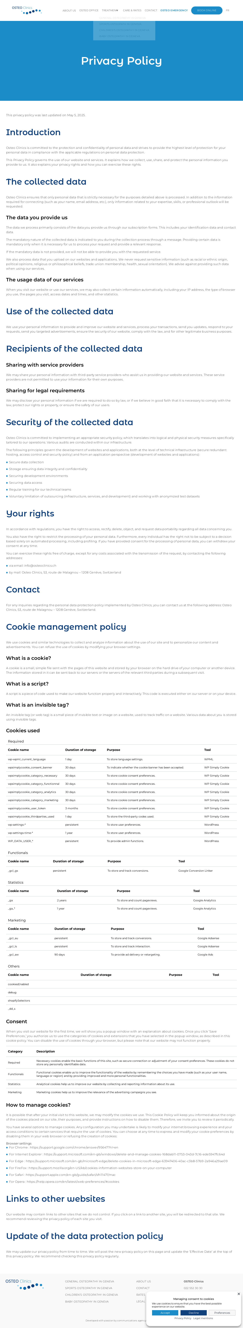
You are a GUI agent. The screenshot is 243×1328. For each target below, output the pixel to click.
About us (71, 10)
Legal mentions (203, 1318)
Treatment (110, 10)
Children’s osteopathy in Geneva (91, 1294)
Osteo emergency (175, 10)
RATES (140, 1294)
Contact (153, 10)
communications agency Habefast (137, 1320)
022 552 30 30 (193, 1288)
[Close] (239, 1294)
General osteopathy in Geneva (89, 1281)
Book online (208, 10)
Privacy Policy (182, 1318)
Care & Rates (135, 10)
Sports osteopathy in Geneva (88, 1288)
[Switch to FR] (228, 10)
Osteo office (90, 10)
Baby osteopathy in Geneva (87, 1301)
